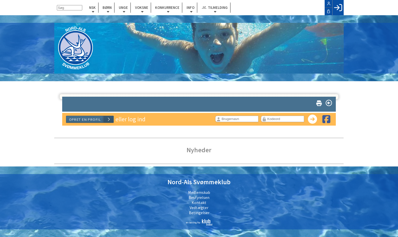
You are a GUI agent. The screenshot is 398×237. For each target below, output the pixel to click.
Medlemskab (199, 192)
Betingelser (199, 212)
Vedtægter (199, 207)
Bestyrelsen (199, 197)
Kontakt (199, 202)
